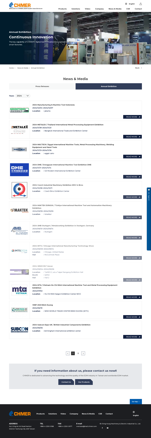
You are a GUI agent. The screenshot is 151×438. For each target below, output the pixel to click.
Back (137, 68)
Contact (138, 9)
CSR (128, 9)
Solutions (76, 9)
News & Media (115, 9)
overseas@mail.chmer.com (86, 426)
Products (62, 9)
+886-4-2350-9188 (47, 426)
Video (87, 9)
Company (99, 9)
